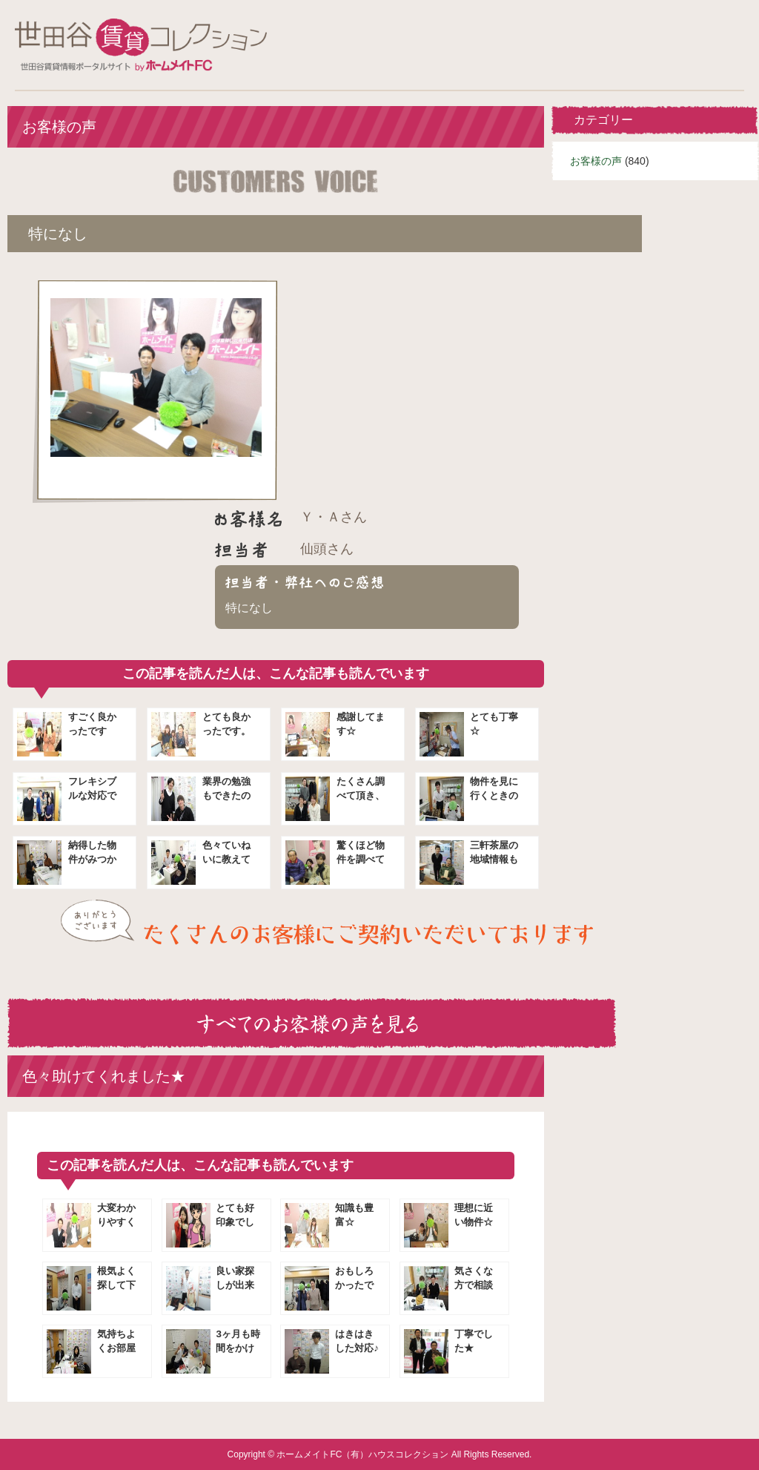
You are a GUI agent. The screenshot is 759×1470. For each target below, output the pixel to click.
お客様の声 (596, 161)
